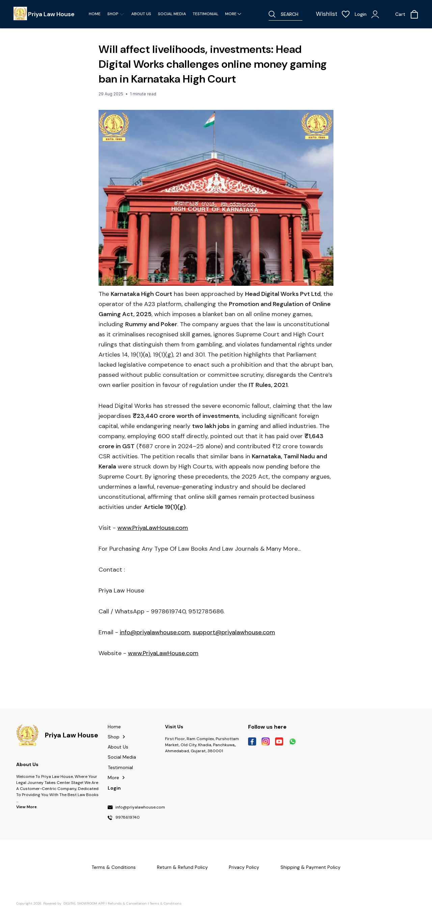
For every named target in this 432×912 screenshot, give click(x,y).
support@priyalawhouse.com (234, 632)
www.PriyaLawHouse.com (152, 528)
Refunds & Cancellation (127, 903)
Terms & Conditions (166, 903)
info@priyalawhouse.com (155, 632)
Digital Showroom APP (84, 903)
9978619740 (127, 817)
